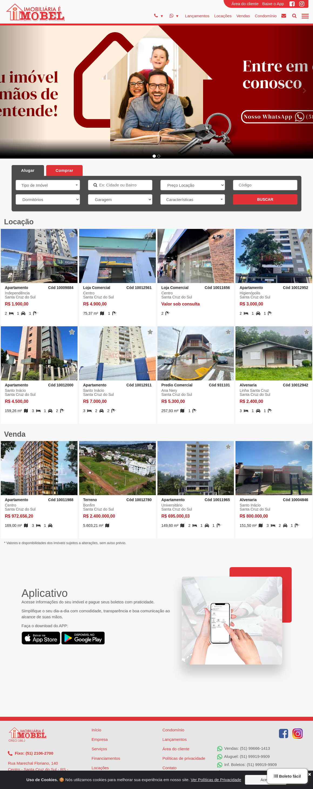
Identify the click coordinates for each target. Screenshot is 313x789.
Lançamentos (197, 16)
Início (96, 695)
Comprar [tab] (64, 170)
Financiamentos (106, 724)
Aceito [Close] (266, 780)
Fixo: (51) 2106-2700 (30, 719)
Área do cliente (244, 3)
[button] (23, 91)
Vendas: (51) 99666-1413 (243, 714)
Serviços (99, 714)
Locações (222, 16)
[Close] (309, 774)
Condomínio (266, 16)
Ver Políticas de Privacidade (216, 779)
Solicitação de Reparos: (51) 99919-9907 (257, 747)
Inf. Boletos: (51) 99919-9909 (247, 731)
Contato (169, 733)
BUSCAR (265, 199)
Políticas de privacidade (183, 724)
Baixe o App (273, 3)
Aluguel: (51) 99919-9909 (243, 722)
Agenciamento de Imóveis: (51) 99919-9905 (260, 739)
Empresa (100, 705)
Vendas (243, 16)
